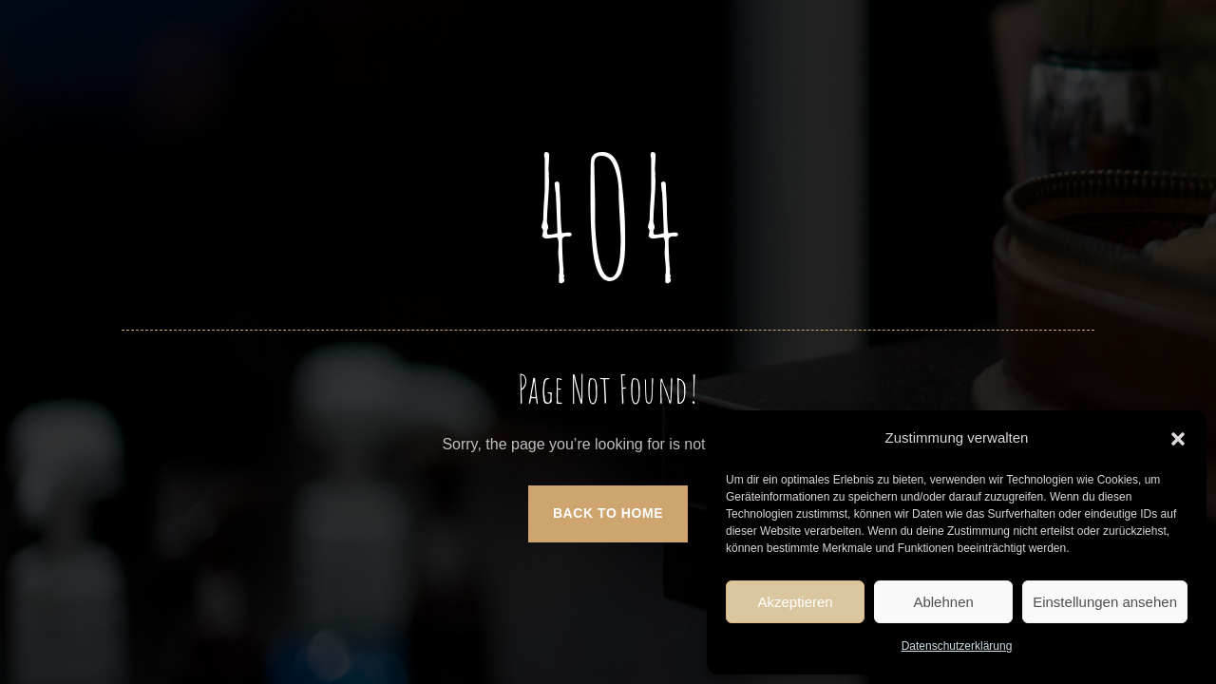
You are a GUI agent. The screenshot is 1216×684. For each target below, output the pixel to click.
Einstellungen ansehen (1105, 602)
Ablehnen (943, 602)
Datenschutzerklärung (957, 646)
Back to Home (608, 513)
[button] (1178, 438)
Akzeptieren (794, 602)
